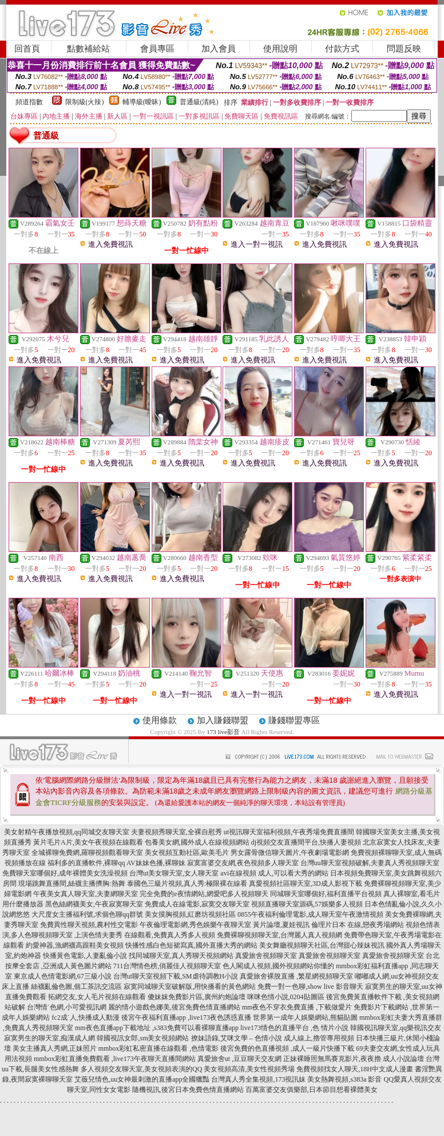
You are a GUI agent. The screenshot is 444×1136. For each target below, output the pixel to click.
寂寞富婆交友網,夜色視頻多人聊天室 (243, 863)
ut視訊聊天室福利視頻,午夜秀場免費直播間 (289, 832)
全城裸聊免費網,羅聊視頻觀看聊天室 (87, 853)
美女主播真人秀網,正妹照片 (55, 1048)
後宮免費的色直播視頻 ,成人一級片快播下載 (287, 1048)
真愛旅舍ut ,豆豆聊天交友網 (239, 1059)
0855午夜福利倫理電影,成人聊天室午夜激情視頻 (310, 914)
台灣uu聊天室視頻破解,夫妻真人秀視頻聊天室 (369, 863)
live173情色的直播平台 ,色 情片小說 (294, 1028)
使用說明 (280, 48)
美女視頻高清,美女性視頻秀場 (249, 1069)
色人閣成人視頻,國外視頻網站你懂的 (278, 966)
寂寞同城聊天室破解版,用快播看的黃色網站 (190, 987)
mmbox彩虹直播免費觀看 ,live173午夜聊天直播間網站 (115, 1059)
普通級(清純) (199, 102)
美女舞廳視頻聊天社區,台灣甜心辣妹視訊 (321, 945)
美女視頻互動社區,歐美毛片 (187, 853)
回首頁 (27, 48)
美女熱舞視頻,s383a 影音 (344, 1079)
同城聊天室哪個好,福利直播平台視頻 (326, 894)
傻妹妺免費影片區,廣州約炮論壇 (196, 997)
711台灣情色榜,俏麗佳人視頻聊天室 (167, 966)
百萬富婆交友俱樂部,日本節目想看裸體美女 (311, 1090)
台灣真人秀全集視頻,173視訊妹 (258, 1079)
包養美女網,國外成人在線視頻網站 (197, 842)
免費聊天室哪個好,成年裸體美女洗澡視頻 (65, 873)
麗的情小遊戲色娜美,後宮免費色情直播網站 (174, 1007)
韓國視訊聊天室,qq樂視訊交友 (395, 1028)
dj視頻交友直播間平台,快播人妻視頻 (306, 842)
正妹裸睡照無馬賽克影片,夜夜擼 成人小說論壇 (353, 1059)
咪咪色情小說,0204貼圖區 (285, 997)
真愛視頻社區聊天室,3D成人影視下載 (305, 883)
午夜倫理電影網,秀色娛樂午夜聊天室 (195, 925)
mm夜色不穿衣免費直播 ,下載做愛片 (297, 1007)
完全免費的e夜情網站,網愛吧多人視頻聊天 (204, 894)
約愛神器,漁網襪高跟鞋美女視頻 (75, 945)
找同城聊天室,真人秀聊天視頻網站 (181, 956)
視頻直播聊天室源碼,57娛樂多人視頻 (307, 904)
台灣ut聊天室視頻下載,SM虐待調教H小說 (175, 976)
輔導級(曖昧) (141, 102)
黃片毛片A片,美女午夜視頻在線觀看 (88, 842)
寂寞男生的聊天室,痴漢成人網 (49, 1038)
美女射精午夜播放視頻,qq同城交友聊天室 (66, 832)
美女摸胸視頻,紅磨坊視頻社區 (190, 914)
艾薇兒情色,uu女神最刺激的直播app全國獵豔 (141, 1079)
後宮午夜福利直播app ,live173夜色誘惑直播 (186, 1017)
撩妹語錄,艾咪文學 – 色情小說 (236, 1038)
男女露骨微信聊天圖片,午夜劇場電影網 (290, 853)
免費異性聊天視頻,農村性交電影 (89, 925)
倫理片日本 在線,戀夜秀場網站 (357, 925)
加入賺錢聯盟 (222, 720)
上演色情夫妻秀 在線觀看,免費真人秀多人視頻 (144, 935)
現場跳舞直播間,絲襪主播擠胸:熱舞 (71, 883)
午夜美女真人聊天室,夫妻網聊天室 (85, 894)
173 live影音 (223, 731)
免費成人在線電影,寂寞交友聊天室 (197, 904)
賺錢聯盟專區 (294, 720)
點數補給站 (88, 48)
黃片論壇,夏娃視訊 (281, 925)
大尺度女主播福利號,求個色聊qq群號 (87, 914)
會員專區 (157, 48)
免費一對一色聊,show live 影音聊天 (310, 987)
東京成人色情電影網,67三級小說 (63, 976)
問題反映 (404, 48)
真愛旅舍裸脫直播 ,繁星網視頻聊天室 (296, 976)
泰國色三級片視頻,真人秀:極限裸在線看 (187, 883)
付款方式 (342, 48)
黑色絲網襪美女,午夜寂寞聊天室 (94, 904)
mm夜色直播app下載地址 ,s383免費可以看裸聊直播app (157, 1028)
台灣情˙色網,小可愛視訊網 (66, 1007)
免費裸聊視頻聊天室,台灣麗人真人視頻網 (279, 935)
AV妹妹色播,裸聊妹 (155, 863)
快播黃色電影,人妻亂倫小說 (85, 956)
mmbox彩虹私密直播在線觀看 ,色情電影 (158, 1048)
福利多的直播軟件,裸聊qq (86, 863)
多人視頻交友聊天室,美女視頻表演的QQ (141, 1069)
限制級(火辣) (84, 102)
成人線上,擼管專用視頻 (319, 1038)
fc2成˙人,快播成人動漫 (85, 1017)
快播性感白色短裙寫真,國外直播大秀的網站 (191, 945)
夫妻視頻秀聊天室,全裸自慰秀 (176, 832)
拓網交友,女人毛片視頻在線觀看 (97, 997)
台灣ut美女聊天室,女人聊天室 (174, 873)
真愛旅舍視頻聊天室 (266, 956)
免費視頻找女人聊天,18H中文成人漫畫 (354, 1069)
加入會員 (218, 48)
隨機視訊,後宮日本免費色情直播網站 (188, 1090)
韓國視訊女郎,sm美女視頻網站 (143, 1038)
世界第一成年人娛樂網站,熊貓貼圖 (305, 1017)
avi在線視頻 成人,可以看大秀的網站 (274, 873)
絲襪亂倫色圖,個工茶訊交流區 (76, 987)
